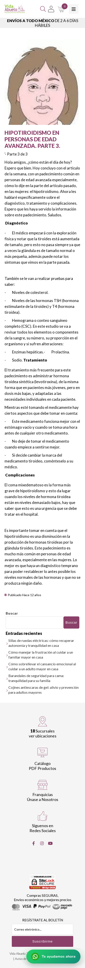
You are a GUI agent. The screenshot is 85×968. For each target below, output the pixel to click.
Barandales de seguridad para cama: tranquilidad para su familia (36, 678)
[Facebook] (33, 843)
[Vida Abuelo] (15, 9)
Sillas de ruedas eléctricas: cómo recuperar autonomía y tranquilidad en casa (41, 643)
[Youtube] (50, 843)
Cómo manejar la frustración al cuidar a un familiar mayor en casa (40, 654)
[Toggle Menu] (73, 9)
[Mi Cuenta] (51, 9)
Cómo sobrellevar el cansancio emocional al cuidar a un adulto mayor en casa (42, 666)
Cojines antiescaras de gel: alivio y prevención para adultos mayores (43, 689)
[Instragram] (42, 843)
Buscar (12, 613)
